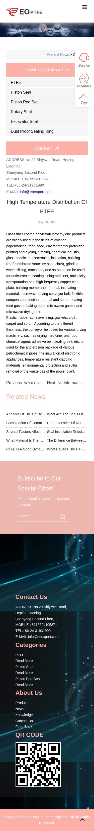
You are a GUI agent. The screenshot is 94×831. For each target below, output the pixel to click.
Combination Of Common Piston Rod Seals (26, 423)
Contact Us (24, 721)
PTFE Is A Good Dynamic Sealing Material (26, 449)
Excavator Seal (24, 121)
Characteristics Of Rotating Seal (67, 423)
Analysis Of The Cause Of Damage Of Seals (26, 414)
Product (22, 703)
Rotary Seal (21, 112)
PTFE (16, 82)
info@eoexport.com (36, 192)
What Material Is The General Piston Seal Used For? (26, 440)
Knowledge (24, 715)
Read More (24, 661)
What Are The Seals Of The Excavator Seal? (67, 414)
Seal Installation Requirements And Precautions (67, 432)
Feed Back (24, 727)
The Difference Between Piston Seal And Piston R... (67, 440)
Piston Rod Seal (25, 102)
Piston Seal (21, 92)
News (20, 709)
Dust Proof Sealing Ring (32, 131)
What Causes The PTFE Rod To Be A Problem (67, 449)
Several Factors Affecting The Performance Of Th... (26, 432)
